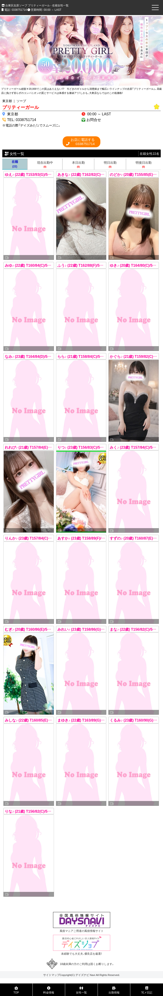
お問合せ (93, 119)
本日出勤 (78, 164)
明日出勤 (110, 164)
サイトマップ (51, 975)
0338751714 (83, 142)
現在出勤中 (45, 164)
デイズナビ (82, 975)
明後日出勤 (143, 164)
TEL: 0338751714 (21, 119)
